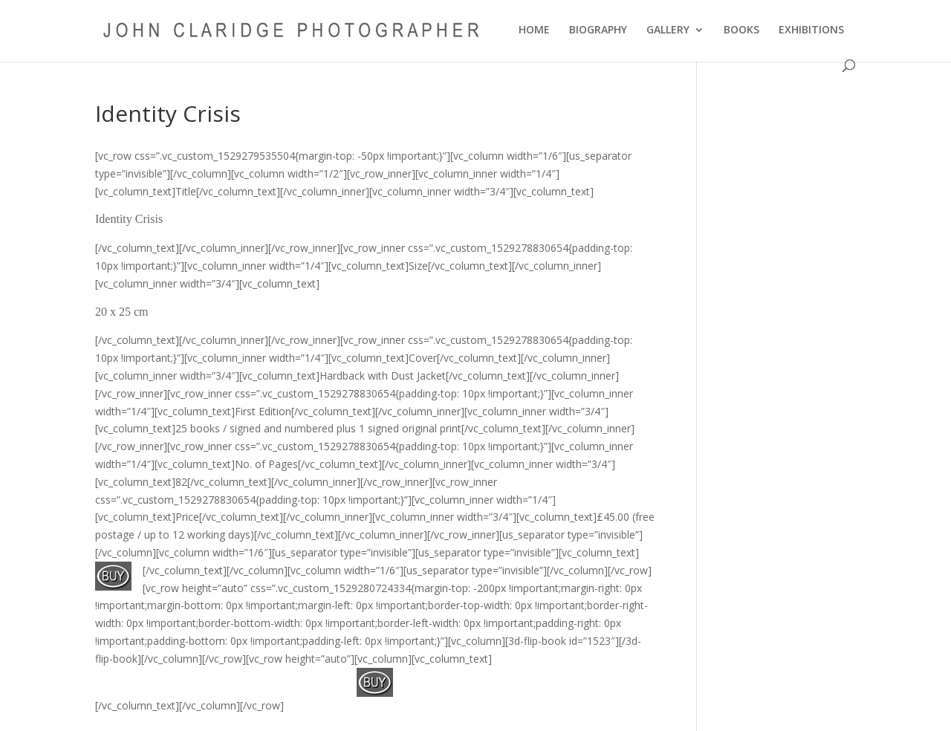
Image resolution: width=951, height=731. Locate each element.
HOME (534, 30)
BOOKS (741, 30)
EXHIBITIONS (811, 30)
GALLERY (667, 30)
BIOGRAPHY (598, 30)
